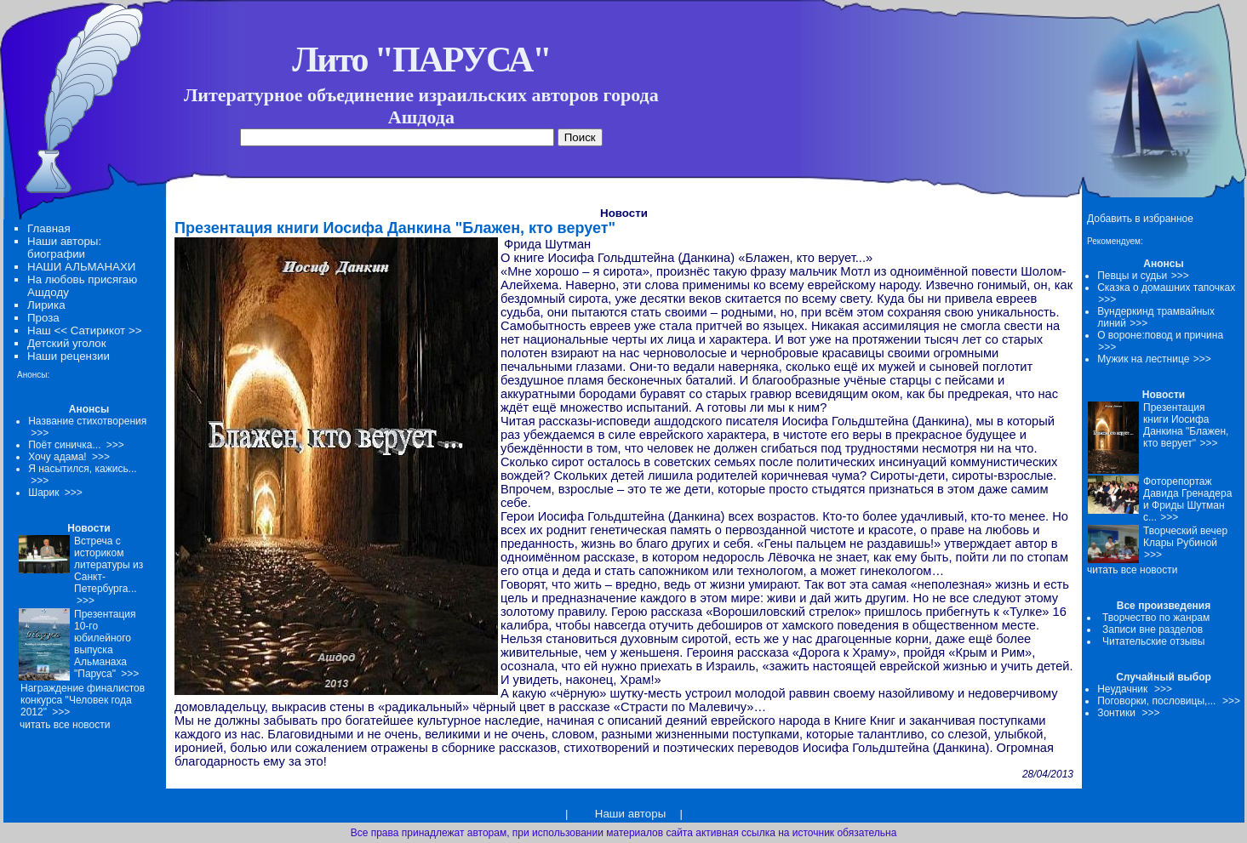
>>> (1180, 276)
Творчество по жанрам (1156, 618)
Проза (43, 317)
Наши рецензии (68, 356)
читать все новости (1132, 570)
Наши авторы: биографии (64, 247)
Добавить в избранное (1140, 219)
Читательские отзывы (1153, 641)
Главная (49, 228)
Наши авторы (630, 813)
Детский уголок (66, 343)
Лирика (46, 305)
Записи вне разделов (1152, 629)
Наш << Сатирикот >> (84, 330)
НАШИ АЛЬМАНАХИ (81, 266)
